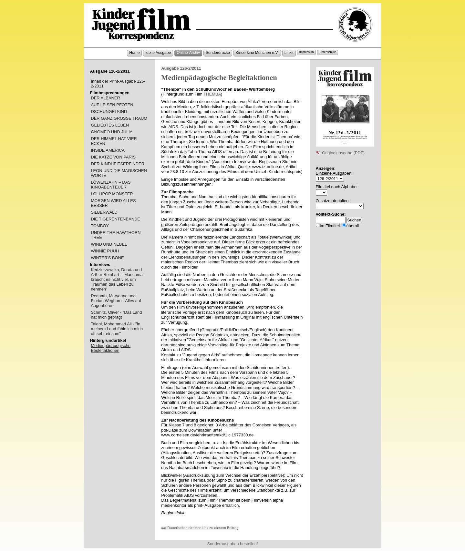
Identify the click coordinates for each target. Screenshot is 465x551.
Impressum (306, 52)
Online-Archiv (188, 52)
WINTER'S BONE (107, 257)
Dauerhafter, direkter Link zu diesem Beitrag (200, 528)
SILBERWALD (104, 212)
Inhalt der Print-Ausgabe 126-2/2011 (118, 83)
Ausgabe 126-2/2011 (181, 68)
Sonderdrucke (218, 52)
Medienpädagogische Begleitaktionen (110, 348)
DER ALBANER (105, 98)
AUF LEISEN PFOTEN (112, 104)
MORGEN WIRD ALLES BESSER (113, 203)
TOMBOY (100, 225)
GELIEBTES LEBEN (110, 125)
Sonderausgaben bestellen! (232, 543)
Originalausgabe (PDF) (340, 152)
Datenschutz (327, 52)
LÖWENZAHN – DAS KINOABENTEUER (110, 184)
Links (289, 52)
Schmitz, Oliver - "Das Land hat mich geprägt (116, 315)
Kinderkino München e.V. (257, 52)
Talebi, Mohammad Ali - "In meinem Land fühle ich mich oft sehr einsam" (117, 328)
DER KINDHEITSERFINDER (117, 163)
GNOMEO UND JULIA (111, 131)
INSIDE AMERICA (108, 150)
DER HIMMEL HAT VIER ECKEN (114, 141)
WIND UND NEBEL (109, 244)
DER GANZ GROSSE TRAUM (119, 118)
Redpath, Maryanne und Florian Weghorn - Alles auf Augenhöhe (116, 300)
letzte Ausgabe (158, 52)
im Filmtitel (330, 225)
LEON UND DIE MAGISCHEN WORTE (119, 173)
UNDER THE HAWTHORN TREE (115, 235)
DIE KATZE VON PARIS (113, 157)
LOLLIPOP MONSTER (112, 193)
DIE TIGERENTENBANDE (115, 219)
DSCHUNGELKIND (109, 111)
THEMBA (212, 94)
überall (352, 225)
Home (134, 52)
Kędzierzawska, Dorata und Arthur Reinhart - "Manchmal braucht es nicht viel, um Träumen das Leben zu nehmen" (117, 279)
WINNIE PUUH (105, 251)
